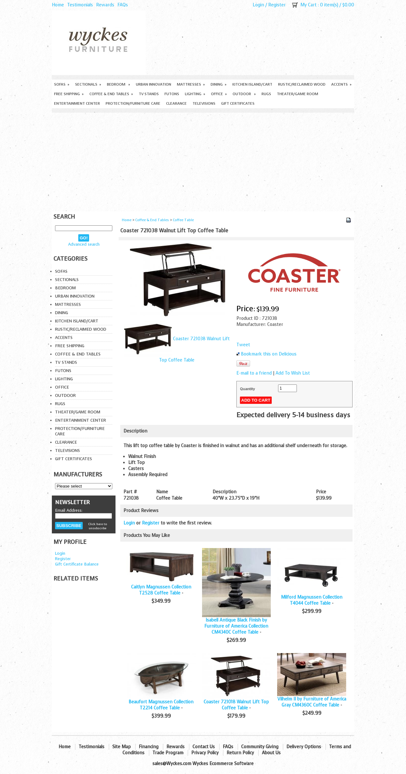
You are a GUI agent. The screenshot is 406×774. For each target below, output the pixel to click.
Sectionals (88, 84)
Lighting (195, 93)
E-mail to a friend (254, 373)
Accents (341, 84)
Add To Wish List (293, 373)
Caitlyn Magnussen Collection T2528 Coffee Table (161, 590)
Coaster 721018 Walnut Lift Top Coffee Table (236, 705)
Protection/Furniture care (133, 103)
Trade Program (167, 753)
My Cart (308, 5)
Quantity (247, 388)
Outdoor (244, 93)
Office (219, 93)
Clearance (176, 103)
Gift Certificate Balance (77, 564)
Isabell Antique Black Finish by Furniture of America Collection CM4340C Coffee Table (236, 626)
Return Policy (240, 753)
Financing (148, 747)
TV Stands (149, 93)
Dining (219, 84)
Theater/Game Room (297, 93)
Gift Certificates (238, 103)
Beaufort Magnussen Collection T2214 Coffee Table (161, 705)
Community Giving (259, 747)
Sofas (61, 84)
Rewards (105, 5)
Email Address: (68, 510)
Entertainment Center (77, 103)
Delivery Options (303, 747)
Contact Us (203, 747)
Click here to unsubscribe (97, 526)
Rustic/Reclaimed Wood (302, 84)
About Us (271, 753)
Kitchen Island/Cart (252, 84)
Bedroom (118, 84)
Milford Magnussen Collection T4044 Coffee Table (311, 600)
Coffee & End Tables (111, 93)
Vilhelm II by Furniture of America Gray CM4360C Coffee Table (311, 702)
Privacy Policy (205, 753)
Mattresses (191, 84)
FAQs (122, 5)
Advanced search (84, 244)
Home (58, 5)
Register (277, 5)
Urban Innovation (153, 84)
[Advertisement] (203, 160)
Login (258, 5)
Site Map (121, 747)
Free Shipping (69, 93)
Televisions (203, 103)
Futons (171, 93)
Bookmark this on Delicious (269, 354)
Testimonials (80, 5)
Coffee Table (183, 220)
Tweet (243, 345)
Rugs (266, 93)
